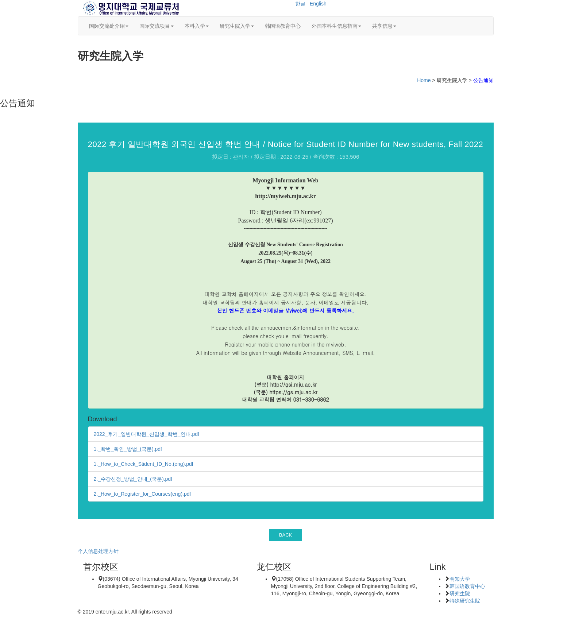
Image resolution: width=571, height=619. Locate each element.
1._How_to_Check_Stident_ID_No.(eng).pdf (143, 464)
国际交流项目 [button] (156, 26)
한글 (300, 4)
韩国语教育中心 (283, 26)
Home (424, 80)
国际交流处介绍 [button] (108, 26)
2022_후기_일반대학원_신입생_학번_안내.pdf (146, 434)
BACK (286, 535)
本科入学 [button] (197, 26)
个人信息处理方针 (98, 551)
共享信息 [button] (384, 26)
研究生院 (460, 593)
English (318, 4)
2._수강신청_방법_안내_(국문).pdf (133, 479)
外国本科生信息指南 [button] (336, 26)
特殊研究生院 (465, 601)
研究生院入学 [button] (237, 26)
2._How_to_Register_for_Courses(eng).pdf (142, 494)
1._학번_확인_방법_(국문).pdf (128, 449)
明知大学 (460, 579)
